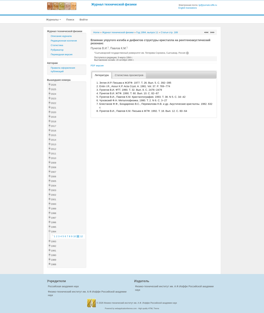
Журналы (53, 19)
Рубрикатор (57, 50)
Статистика (57, 45)
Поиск (70, 19)
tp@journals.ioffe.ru (207, 5)
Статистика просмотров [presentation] (129, 75)
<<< (206, 32)
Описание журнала (61, 36)
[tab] (101, 75)
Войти (84, 19)
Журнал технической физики (114, 4)
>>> (212, 32)
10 (74, 236)
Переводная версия (61, 54)
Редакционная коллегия (64, 40)
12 (81, 236)
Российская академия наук (63, 286)
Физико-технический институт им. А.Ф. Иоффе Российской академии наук (140, 303)
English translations (187, 8)
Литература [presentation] (102, 75)
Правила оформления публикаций (63, 70)
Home (96, 32)
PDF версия (97, 65)
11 (78, 236)
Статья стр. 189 (169, 32)
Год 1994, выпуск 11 (147, 32)
